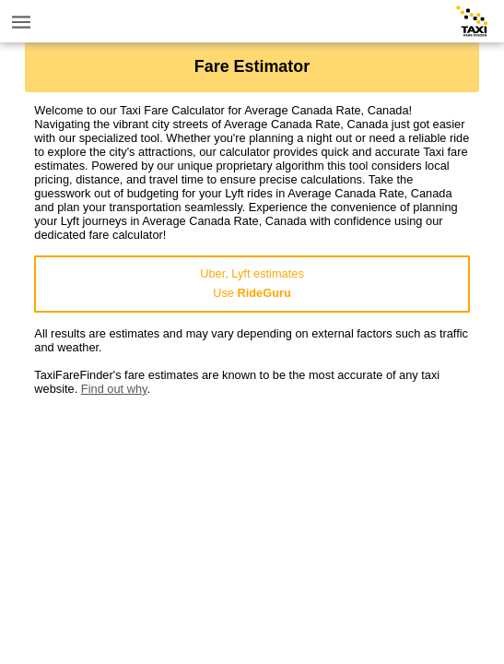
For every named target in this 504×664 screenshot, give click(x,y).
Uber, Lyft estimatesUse (252, 283)
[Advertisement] (251, 525)
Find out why (114, 389)
